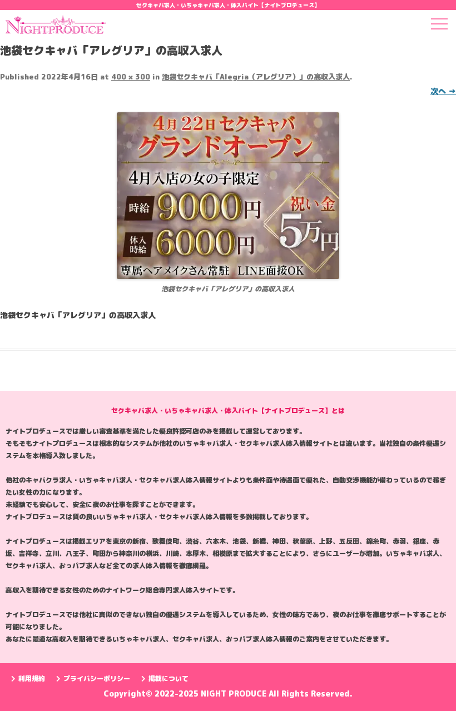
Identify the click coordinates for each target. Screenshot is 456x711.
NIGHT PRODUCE (235, 693)
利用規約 (28, 678)
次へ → (443, 91)
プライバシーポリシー (93, 678)
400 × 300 (130, 77)
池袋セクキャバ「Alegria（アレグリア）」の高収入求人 (256, 77)
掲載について (165, 678)
